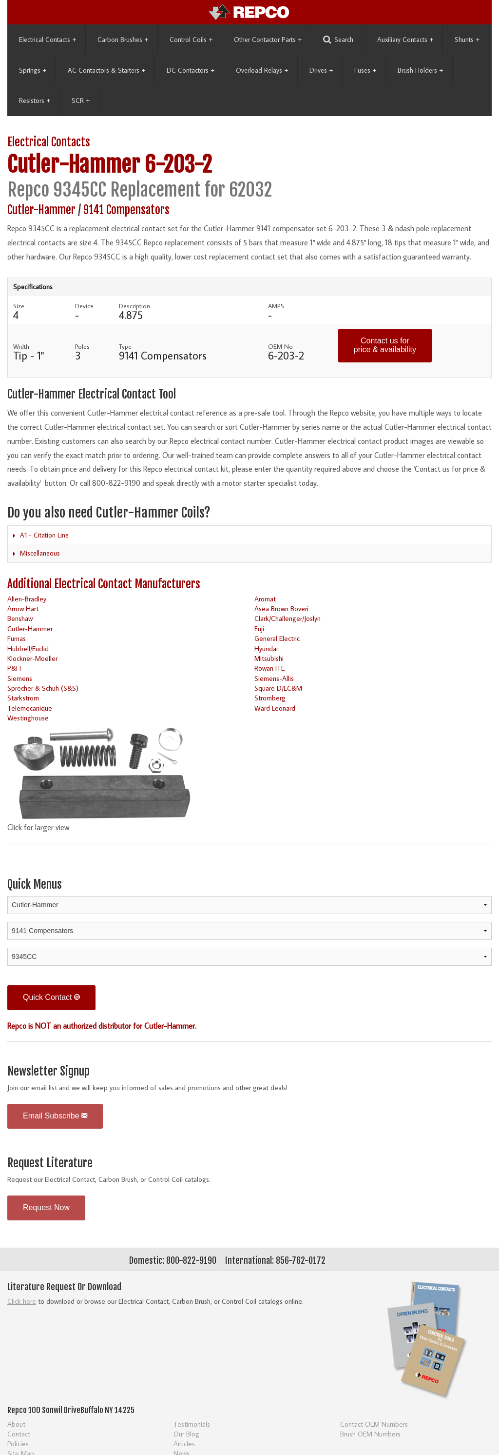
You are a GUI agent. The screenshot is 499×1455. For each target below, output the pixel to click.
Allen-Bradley (26, 598)
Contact (18, 1433)
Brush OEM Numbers (370, 1433)
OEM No (280, 346)
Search (338, 39)
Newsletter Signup (48, 1071)
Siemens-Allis (274, 678)
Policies (18, 1443)
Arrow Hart (22, 608)
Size (18, 305)
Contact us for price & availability (385, 345)
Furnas (16, 638)
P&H (14, 668)
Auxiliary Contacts (405, 39)
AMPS (276, 305)
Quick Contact (51, 997)
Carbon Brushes (122, 39)
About (16, 1424)
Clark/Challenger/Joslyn (287, 618)
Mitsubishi (269, 658)
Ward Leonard (274, 708)
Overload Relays (262, 70)
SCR (81, 100)
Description (134, 305)
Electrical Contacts (47, 39)
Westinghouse (28, 717)
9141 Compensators (126, 210)
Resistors (34, 100)
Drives (321, 70)
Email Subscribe (55, 1116)
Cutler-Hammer (73, 164)
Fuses (365, 70)
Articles (184, 1443)
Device (84, 305)
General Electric (277, 638)
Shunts (467, 39)
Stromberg (270, 697)
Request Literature (50, 1163)
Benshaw (20, 618)
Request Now (46, 1207)
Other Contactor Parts (268, 39)
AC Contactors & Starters (106, 70)
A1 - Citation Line (44, 535)
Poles (82, 346)
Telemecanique (29, 708)
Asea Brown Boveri (281, 608)
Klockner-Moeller (32, 658)
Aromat (265, 598)
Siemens (19, 678)
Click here (21, 1301)
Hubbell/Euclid (28, 648)
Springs (32, 70)
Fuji (259, 628)
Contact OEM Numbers (374, 1424)
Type (125, 346)
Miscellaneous (40, 553)
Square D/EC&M (278, 688)
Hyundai (266, 648)
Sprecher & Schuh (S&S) (42, 688)
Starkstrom (23, 697)
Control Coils (191, 39)
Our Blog (186, 1433)
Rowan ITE (269, 668)
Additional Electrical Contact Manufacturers (103, 584)
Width (21, 346)
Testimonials (191, 1424)
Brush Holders (420, 70)
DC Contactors (190, 70)
